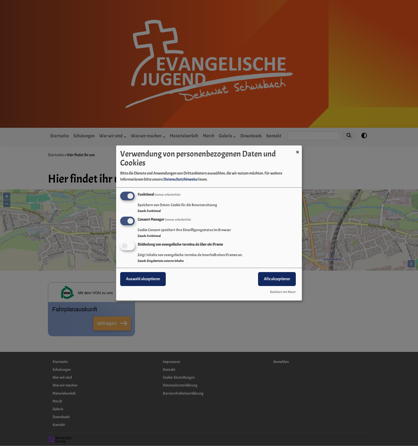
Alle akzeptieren (277, 278)
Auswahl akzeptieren (143, 278)
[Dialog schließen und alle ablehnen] (297, 149)
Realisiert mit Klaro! (283, 292)
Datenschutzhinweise (180, 179)
